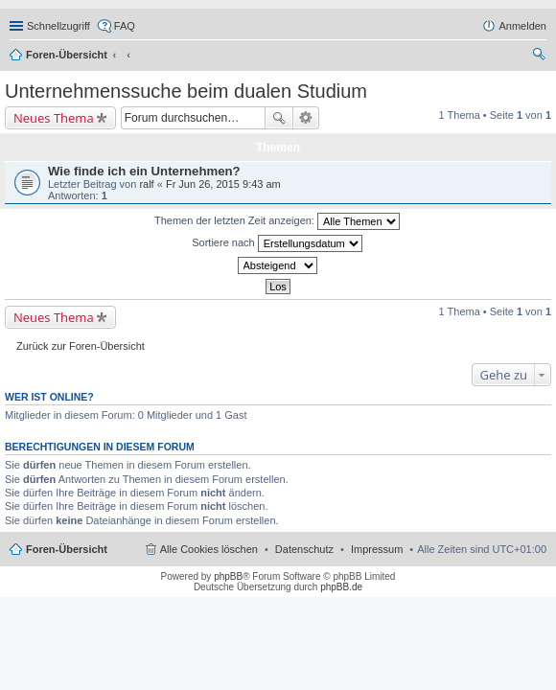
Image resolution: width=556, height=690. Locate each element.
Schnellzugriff (58, 26)
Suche (279, 117)
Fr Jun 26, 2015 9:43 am (223, 184)
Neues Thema (53, 117)
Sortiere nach (276, 243)
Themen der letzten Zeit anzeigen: (277, 221)
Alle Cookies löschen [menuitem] (209, 549)
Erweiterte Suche (306, 117)
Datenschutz (304, 549)
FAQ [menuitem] (124, 26)
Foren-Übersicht (66, 54)
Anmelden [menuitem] (522, 26)
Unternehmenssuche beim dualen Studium (186, 91)
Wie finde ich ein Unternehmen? (144, 171)
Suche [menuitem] (540, 56)
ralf (146, 184)
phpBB (228, 576)
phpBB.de (341, 587)
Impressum (377, 549)
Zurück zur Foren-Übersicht (80, 346)
